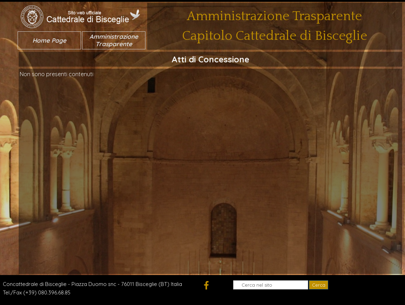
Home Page (49, 40)
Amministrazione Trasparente (113, 40)
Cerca (318, 285)
